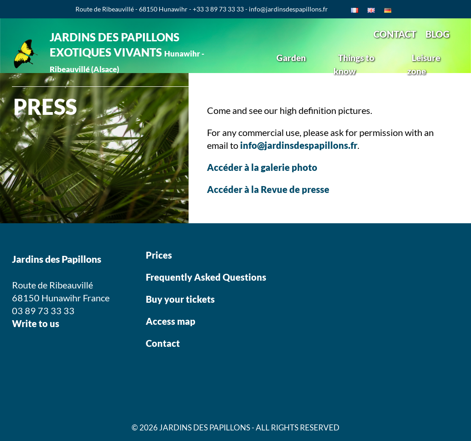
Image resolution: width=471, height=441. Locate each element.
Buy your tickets (181, 299)
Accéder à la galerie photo (262, 167)
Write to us (35, 323)
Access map (170, 321)
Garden (291, 57)
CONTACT (394, 34)
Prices (159, 254)
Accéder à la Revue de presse (268, 189)
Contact (163, 343)
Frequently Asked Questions (206, 277)
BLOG (437, 34)
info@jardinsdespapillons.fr (298, 145)
